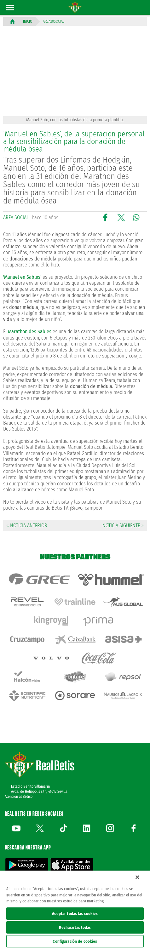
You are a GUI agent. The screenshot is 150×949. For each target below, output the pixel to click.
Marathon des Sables (29, 331)
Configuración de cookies (75, 941)
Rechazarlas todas (75, 927)
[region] (75, 910)
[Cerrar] (137, 877)
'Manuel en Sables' (22, 277)
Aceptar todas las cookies (75, 913)
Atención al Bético (18, 796)
